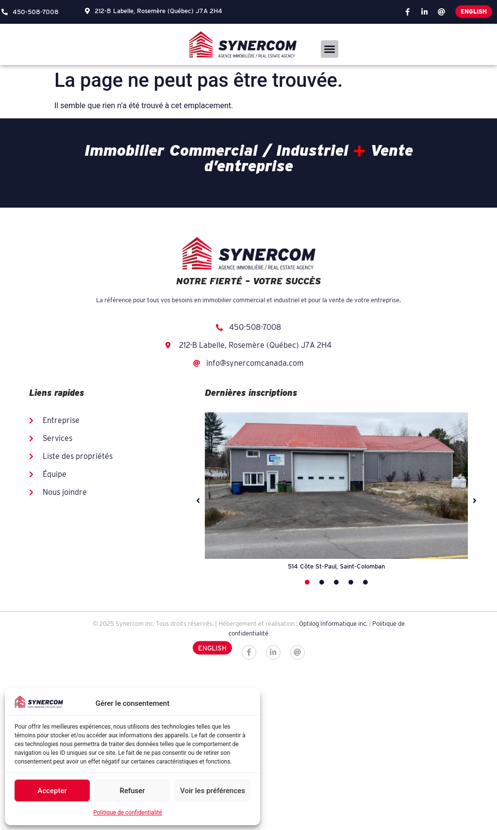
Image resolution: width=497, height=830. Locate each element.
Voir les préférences (212, 790)
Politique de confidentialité (127, 812)
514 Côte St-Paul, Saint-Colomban (336, 566)
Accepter (51, 790)
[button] (329, 49)
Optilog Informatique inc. (333, 623)
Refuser (132, 790)
